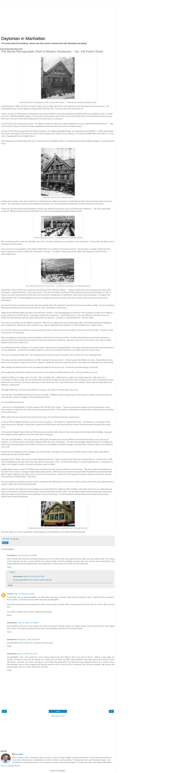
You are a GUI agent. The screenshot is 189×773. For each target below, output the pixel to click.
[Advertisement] (58, 19)
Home (58, 711)
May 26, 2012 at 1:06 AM (27, 555)
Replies (12, 572)
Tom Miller (19, 754)
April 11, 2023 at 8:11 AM (27, 654)
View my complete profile (10, 766)
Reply (9, 567)
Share (5, 543)
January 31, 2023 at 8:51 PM (29, 639)
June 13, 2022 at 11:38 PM (28, 623)
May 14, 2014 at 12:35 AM (24, 594)
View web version (58, 716)
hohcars (10, 594)
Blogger (62, 771)
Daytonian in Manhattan (23, 38)
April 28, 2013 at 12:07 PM (34, 576)
